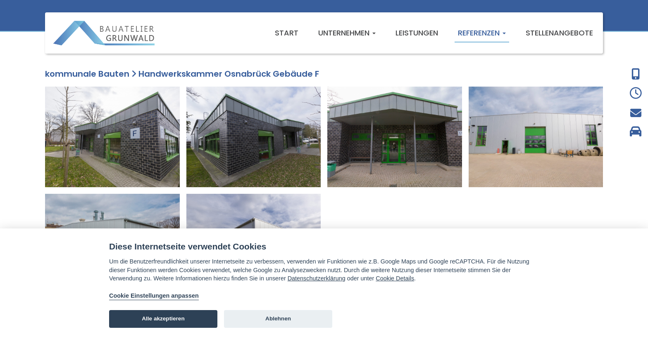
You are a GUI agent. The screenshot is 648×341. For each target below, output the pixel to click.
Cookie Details (395, 278)
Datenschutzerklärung (316, 278)
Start (286, 33)
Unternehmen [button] (347, 33)
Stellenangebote (559, 33)
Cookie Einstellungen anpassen (154, 295)
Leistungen (416, 33)
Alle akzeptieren (163, 318)
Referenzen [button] (482, 33)
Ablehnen (278, 318)
